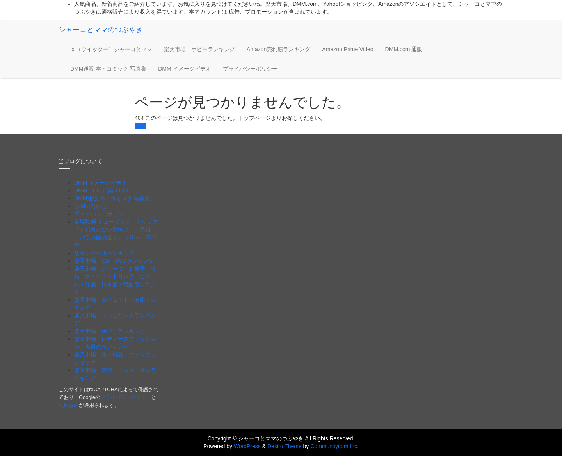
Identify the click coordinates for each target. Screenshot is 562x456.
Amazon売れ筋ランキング (278, 49)
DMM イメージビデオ (184, 69)
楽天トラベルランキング (104, 253)
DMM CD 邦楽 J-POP (102, 190)
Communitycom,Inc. (334, 446)
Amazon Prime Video (347, 49)
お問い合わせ (90, 206)
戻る (140, 126)
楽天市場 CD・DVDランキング (114, 261)
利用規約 (69, 405)
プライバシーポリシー (250, 69)
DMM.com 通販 (404, 49)
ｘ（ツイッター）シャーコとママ (111, 49)
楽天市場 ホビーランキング (199, 49)
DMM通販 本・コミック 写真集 (108, 69)
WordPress (247, 446)
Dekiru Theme (284, 446)
